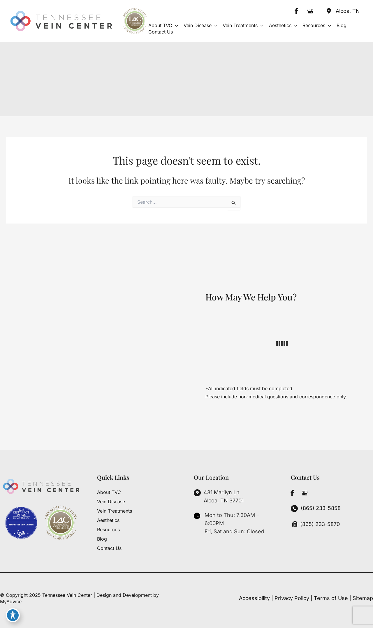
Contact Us (109, 548)
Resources (108, 529)
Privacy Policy (292, 598)
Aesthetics (108, 520)
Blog (102, 539)
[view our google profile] (310, 11)
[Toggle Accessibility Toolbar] (13, 615)
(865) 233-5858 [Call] (321, 508)
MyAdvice (11, 601)
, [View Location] (348, 11)
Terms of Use (331, 598)
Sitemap (363, 598)
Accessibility (254, 598)
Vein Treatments (114, 511)
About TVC (109, 492)
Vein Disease (111, 501)
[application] (175, 25)
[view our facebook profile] (296, 11)
